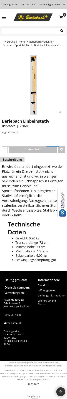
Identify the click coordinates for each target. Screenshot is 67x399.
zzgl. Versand (10, 132)
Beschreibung (12, 160)
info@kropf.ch (13, 323)
